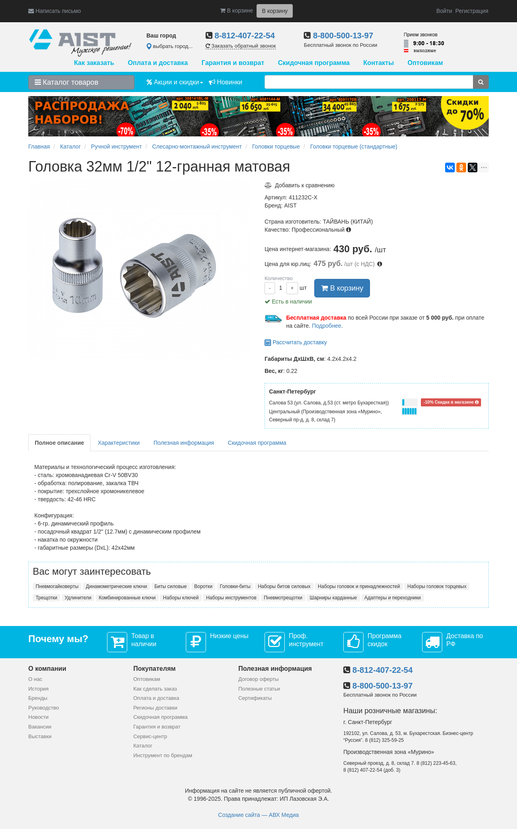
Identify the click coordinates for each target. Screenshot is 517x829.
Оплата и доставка (158, 62)
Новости (38, 717)
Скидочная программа (313, 62)
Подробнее (326, 325)
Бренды (37, 698)
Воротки (203, 586)
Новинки (225, 82)
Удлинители (78, 598)
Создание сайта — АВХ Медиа (258, 815)
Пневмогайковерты (57, 586)
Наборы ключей (181, 598)
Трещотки (46, 598)
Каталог (142, 746)
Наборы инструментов (231, 598)
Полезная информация (183, 443)
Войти (444, 11)
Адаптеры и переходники (392, 598)
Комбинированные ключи (127, 598)
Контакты (379, 62)
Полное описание (59, 443)
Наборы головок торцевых (437, 586)
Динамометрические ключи (116, 586)
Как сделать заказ (155, 689)
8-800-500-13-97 (343, 35)
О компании (47, 668)
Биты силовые (170, 586)
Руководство (43, 708)
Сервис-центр (150, 736)
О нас (35, 679)
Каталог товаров (66, 82)
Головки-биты (235, 586)
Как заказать (94, 62)
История (38, 689)
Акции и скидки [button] (175, 82)
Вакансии (39, 727)
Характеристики (119, 443)
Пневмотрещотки (283, 598)
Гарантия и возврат (233, 62)
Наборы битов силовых (284, 586)
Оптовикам (425, 62)
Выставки (39, 736)
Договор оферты (258, 679)
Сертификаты (255, 698)
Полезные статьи (259, 689)
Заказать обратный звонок (241, 46)
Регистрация (471, 11)
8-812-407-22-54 (244, 35)
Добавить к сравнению (299, 185)
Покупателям (154, 668)
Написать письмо (54, 11)
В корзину (342, 288)
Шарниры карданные (333, 598)
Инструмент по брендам (162, 755)
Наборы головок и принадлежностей (359, 586)
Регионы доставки (155, 708)
